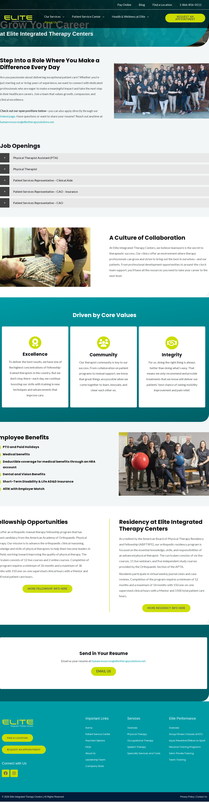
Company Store (95, 766)
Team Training (177, 763)
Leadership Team (96, 760)
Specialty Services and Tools (144, 753)
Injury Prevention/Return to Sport (185, 742)
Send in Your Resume (103, 653)
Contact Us (201, 798)
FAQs (88, 747)
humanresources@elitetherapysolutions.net (31, 122)
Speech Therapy (137, 747)
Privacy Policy (187, 798)
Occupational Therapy (141, 741)
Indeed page (8, 116)
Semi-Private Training (182, 757)
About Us (90, 753)
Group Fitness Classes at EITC (186, 734)
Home (89, 728)
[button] (62, 15)
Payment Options (95, 741)
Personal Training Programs (186, 751)
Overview (133, 728)
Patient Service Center (99, 734)
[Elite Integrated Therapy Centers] (19, 17)
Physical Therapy (137, 734)
